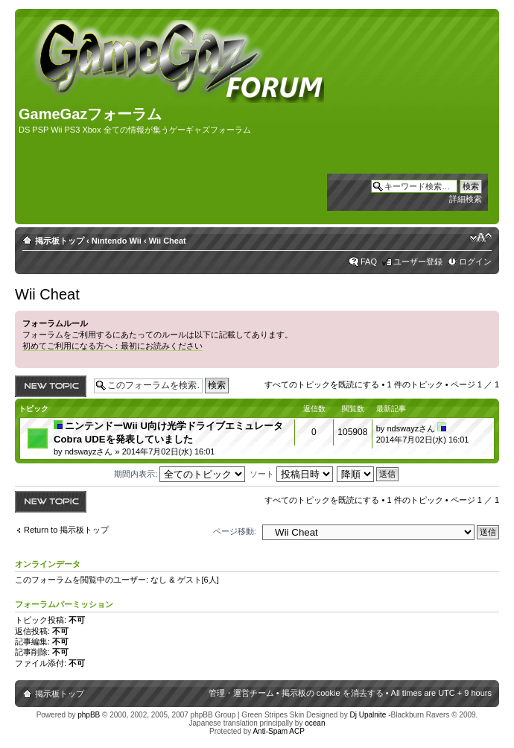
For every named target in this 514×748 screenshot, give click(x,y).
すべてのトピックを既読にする (321, 384)
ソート (291, 473)
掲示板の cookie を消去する (333, 692)
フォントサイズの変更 (481, 237)
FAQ (369, 261)
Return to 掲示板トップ (66, 529)
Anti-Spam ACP (278, 731)
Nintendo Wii (117, 240)
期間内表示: (179, 473)
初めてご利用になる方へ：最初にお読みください (112, 345)
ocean (315, 723)
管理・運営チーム (241, 692)
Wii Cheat (167, 240)
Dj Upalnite (367, 715)
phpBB (88, 715)
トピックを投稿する (50, 386)
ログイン (475, 261)
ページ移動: (234, 531)
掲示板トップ (59, 240)
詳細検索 (465, 198)
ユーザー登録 (417, 261)
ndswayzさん (89, 451)
